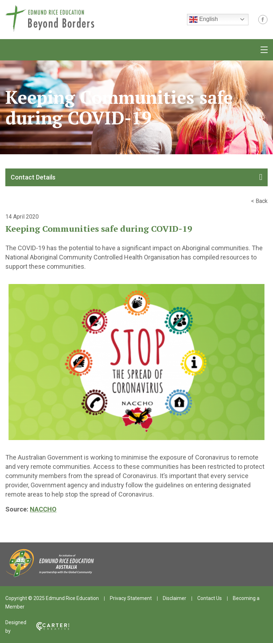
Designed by (37, 627)
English (203, 19)
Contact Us (209, 598)
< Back (259, 201)
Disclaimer (174, 598)
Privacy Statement (131, 598)
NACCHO (43, 509)
